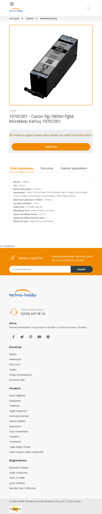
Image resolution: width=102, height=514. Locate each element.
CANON (12, 110)
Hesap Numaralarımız (20, 374)
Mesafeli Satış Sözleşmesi (22, 488)
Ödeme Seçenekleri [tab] (74, 168)
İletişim (13, 354)
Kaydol (81, 269)
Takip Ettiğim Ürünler (20, 446)
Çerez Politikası (17, 483)
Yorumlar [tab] (47, 168)
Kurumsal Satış (17, 379)
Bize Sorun (14, 364)
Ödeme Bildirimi (17, 421)
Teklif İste (51, 146)
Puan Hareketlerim (19, 431)
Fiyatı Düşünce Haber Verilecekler (26, 452)
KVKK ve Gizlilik (17, 477)
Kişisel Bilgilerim (17, 395)
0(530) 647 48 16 (33, 313)
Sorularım (14, 436)
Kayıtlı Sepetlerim (18, 410)
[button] (88, 7)
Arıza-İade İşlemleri (19, 416)
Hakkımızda (15, 359)
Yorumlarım (15, 441)
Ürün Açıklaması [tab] (21, 168)
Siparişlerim (15, 400)
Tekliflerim (14, 405)
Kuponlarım (15, 426)
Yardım (12, 369)
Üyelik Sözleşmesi (18, 472)
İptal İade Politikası (19, 467)
